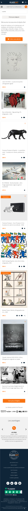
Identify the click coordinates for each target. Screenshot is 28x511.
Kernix (23, 508)
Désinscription (14, 472)
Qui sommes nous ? (14, 462)
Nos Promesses (14, 470)
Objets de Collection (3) (23, 501)
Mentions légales (14, 475)
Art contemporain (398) (20, 498)
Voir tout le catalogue (14, 7)
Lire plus (3, 34)
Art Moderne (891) (7, 500)
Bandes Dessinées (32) (20, 500)
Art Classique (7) (12, 498)
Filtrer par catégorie (14, 17)
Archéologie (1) (6, 498)
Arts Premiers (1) (13, 500)
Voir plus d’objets (14, 401)
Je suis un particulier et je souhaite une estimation (14, 467)
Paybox (16, 508)
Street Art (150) (17, 502)
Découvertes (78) (4, 501)
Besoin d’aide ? (14, 465)
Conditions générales (14, 477)
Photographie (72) (11, 502)
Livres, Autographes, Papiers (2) (12, 501)
